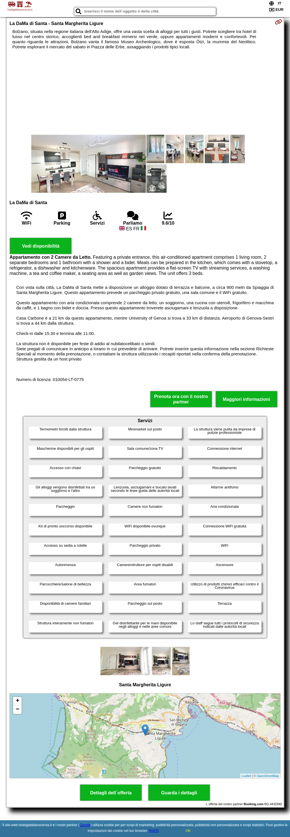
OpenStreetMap (268, 776)
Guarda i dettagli (179, 792)
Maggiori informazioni (246, 399)
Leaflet (246, 776)
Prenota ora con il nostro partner (181, 399)
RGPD (154, 831)
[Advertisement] (145, 92)
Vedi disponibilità (41, 246)
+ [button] (17, 701)
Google (85, 825)
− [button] (17, 709)
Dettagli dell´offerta (111, 792)
